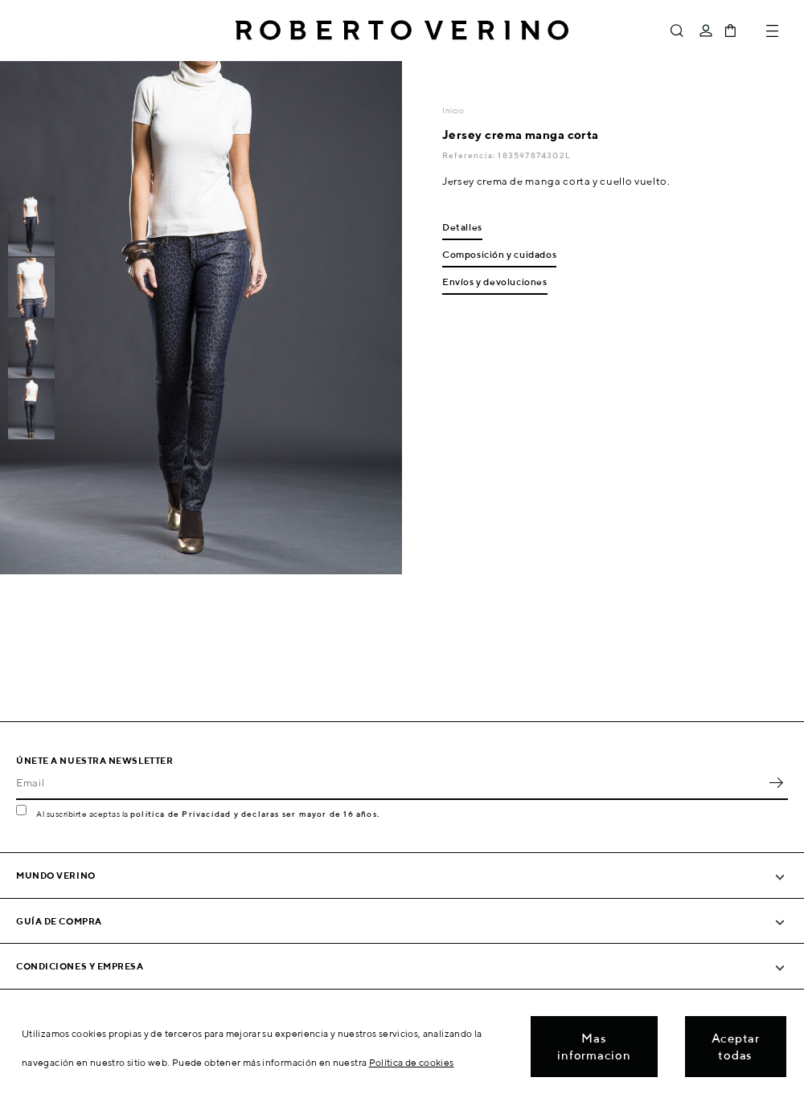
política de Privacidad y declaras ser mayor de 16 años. (254, 813)
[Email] (390, 782)
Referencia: (470, 155)
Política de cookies (411, 1062)
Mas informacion (593, 1046)
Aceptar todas (736, 1046)
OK (776, 782)
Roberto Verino (402, 30)
